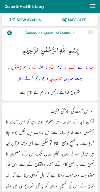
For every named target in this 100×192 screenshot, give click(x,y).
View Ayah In (29, 19)
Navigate (77, 19)
